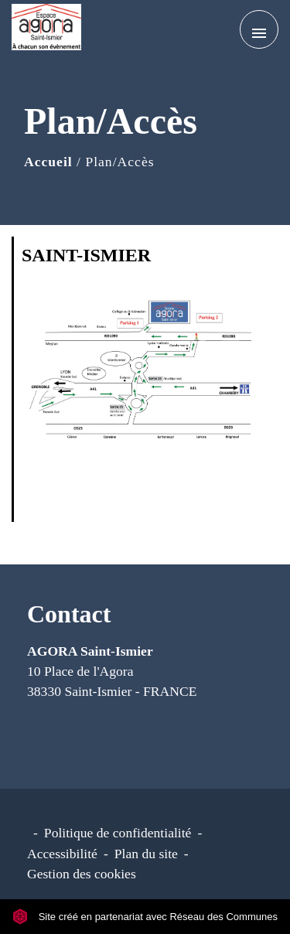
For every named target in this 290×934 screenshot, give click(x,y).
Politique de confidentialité (118, 832)
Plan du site (146, 853)
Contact (69, 614)
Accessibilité (62, 853)
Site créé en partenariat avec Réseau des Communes (145, 916)
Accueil (48, 161)
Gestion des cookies (81, 873)
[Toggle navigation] (259, 29)
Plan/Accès (119, 161)
